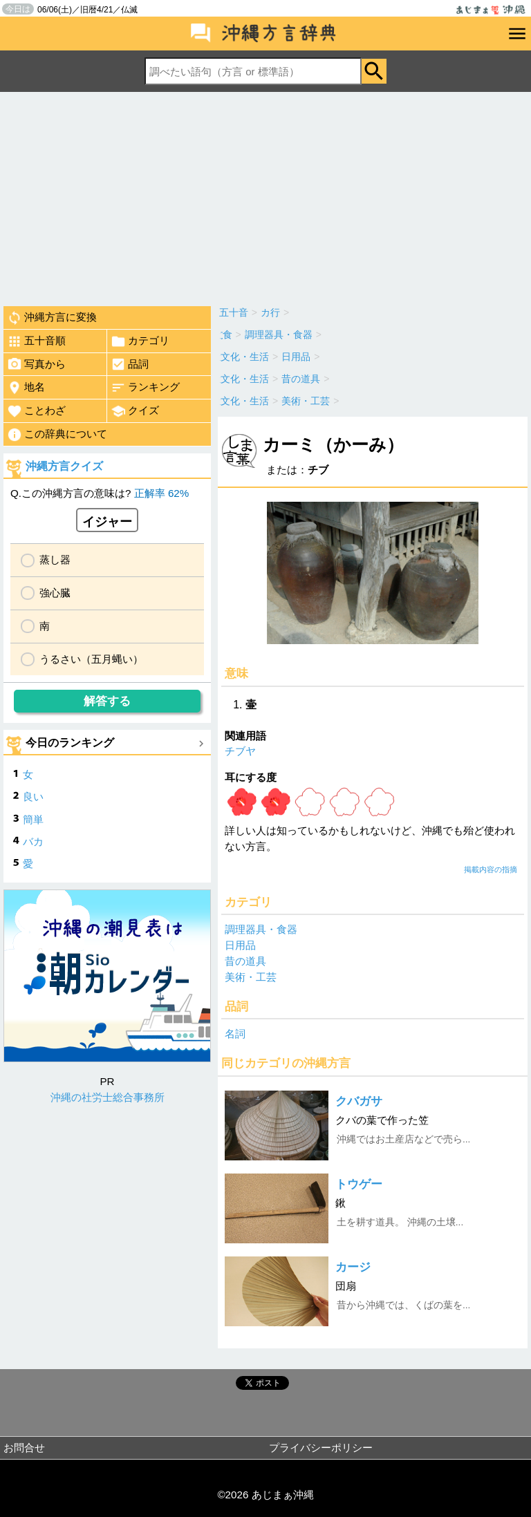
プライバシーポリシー (321, 1447)
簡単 (33, 819)
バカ (33, 841)
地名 (26, 387)
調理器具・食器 (261, 929)
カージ (353, 1267)
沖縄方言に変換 (52, 318)
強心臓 (55, 593)
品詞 (130, 364)
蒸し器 (55, 559)
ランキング (145, 387)
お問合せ (24, 1447)
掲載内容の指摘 (490, 869)
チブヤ (240, 751)
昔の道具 (245, 961)
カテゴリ (140, 341)
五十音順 (36, 341)
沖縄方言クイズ (64, 466)
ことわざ (36, 411)
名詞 (235, 1033)
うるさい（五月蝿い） (91, 659)
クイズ (135, 411)
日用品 (240, 945)
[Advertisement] (265, 195)
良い (33, 796)
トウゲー (358, 1184)
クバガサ (358, 1101)
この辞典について (57, 434)
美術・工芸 (251, 977)
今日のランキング (70, 742)
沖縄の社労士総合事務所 (107, 1097)
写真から (36, 364)
